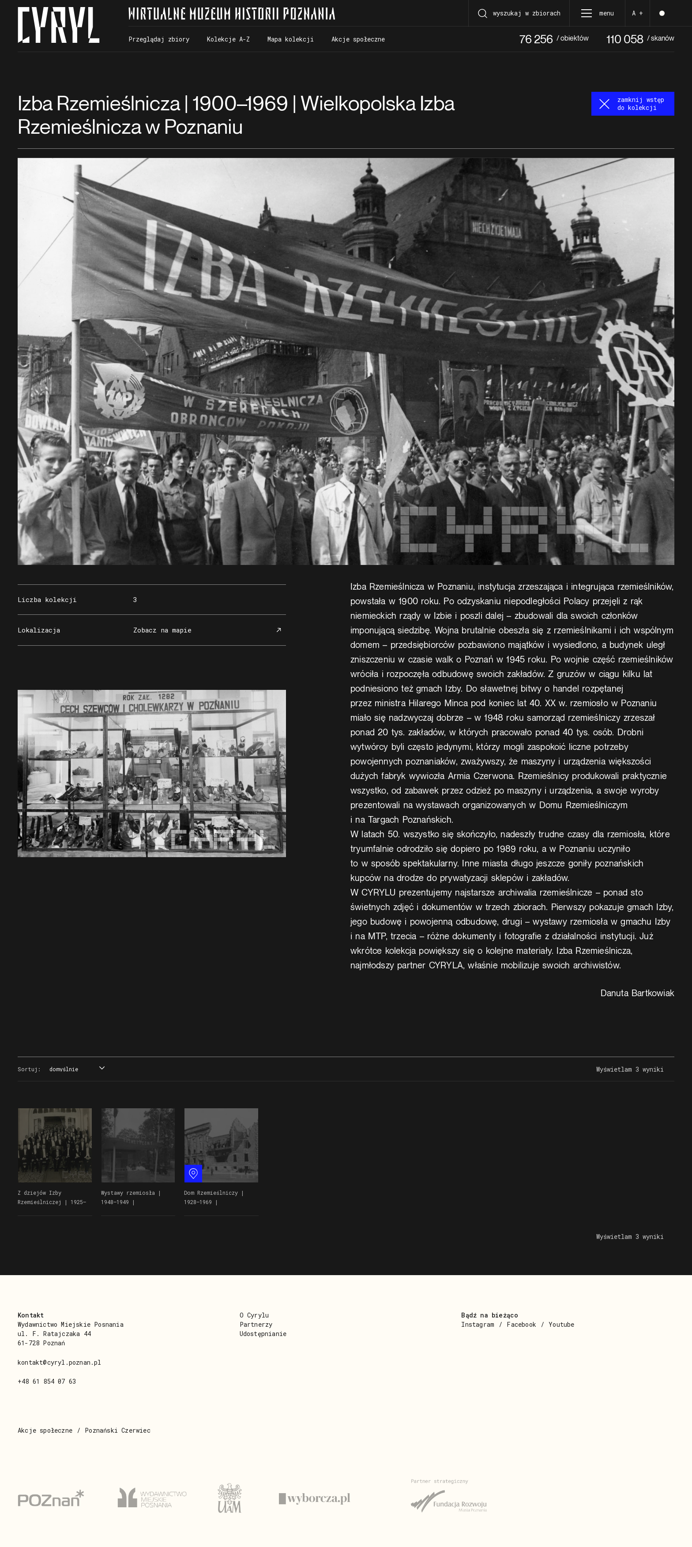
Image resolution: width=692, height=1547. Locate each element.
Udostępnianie (263, 1333)
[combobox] (76, 1069)
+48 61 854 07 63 (47, 1381)
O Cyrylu (254, 1315)
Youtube (561, 1324)
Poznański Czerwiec (117, 1430)
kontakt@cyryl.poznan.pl (60, 1362)
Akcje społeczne (45, 1430)
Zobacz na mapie (208, 630)
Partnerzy (256, 1324)
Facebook (521, 1324)
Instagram (477, 1324)
